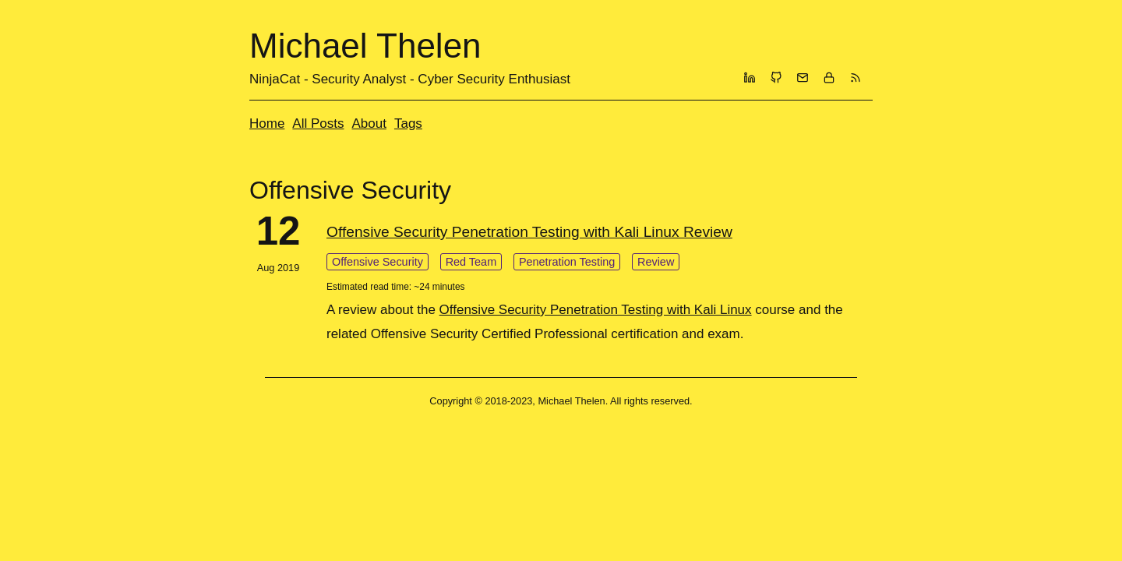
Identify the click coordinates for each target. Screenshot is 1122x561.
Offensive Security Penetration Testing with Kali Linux (595, 309)
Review (655, 262)
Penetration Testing (567, 262)
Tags (408, 123)
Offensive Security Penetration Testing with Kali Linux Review (529, 232)
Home (266, 123)
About (369, 123)
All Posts (318, 123)
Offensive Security (377, 262)
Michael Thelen (365, 45)
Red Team (471, 262)
